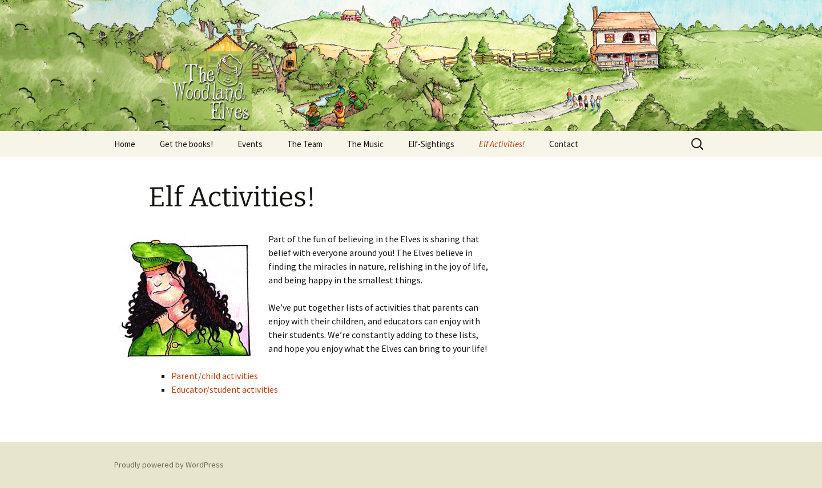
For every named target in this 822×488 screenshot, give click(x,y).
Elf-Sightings (431, 144)
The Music (365, 144)
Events (250, 144)
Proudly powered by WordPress (169, 464)
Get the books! (186, 144)
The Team (305, 144)
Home (124, 144)
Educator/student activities (224, 389)
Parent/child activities (214, 375)
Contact (563, 144)
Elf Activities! (502, 144)
